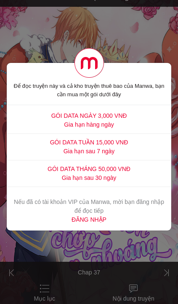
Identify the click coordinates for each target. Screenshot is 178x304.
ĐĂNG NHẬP (89, 219)
